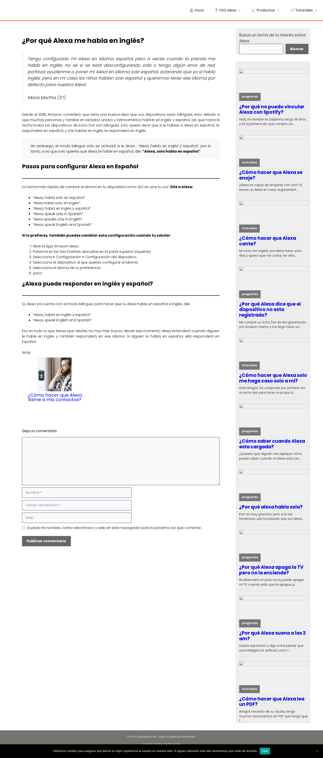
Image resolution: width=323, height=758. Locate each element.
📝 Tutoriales (306, 10)
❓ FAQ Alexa (230, 10)
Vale (265, 751)
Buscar (297, 48)
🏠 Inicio (197, 10)
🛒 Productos (268, 10)
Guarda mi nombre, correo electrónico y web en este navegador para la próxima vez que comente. (114, 527)
